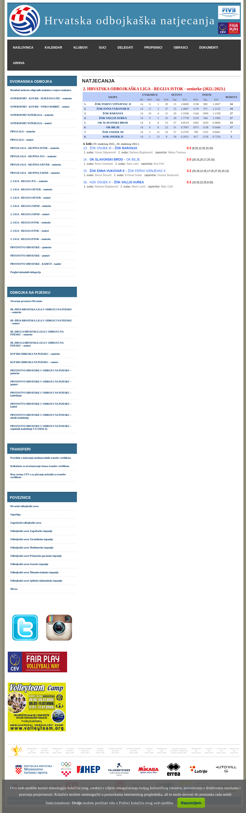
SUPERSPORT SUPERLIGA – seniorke (31, 115)
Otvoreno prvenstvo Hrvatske (26, 301)
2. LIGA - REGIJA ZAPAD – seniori (29, 214)
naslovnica (23, 47)
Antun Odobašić (104, 163)
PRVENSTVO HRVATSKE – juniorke (30, 247)
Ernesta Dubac (133, 175)
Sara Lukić (132, 163)
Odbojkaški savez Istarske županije (29, 564)
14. (85, 159)
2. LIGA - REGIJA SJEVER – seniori (30, 197)
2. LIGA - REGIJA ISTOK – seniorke (30, 222)
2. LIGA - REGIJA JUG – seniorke (29, 181)
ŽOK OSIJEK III (113, 131)
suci (102, 47)
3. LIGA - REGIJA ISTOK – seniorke (30, 239)
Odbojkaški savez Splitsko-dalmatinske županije (36, 580)
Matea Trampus (177, 152)
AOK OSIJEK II (112, 136)
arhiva (19, 63)
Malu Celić (167, 186)
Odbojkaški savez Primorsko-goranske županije (36, 555)
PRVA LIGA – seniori (21, 139)
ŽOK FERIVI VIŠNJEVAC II (113, 104)
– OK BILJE (115, 159)
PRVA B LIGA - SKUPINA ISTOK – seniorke (34, 148)
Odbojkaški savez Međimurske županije (31, 547)
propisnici (153, 47)
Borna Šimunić (103, 175)
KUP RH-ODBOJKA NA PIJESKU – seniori (34, 362)
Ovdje (77, 803)
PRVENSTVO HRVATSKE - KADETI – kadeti (35, 263)
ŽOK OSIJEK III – (113, 148)
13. (85, 148)
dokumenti (208, 47)
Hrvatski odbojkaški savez (24, 506)
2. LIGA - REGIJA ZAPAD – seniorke (30, 206)
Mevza (14, 589)
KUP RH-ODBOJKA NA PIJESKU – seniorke (35, 353)
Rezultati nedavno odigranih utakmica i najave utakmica (40, 90)
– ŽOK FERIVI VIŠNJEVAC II (127, 171)
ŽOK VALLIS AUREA (113, 117)
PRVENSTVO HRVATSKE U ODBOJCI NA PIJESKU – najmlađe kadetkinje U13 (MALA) (41, 427)
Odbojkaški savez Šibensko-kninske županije (34, 572)
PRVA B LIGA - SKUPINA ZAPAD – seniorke (35, 172)
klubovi (81, 47)
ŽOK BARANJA (112, 113)
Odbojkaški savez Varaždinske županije (31, 539)
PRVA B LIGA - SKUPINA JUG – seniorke (33, 156)
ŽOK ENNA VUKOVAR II (113, 108)
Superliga (15, 514)
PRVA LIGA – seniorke (22, 131)
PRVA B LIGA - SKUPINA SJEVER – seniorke (35, 164)
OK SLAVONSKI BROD (113, 122)
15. (85, 171)
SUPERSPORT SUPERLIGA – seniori (31, 123)
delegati (125, 47)
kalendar (53, 47)
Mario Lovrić (139, 186)
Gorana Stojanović (168, 175)
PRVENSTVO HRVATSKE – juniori (30, 255)
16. (85, 182)
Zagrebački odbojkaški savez (25, 522)
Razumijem (191, 803)
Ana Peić (159, 163)
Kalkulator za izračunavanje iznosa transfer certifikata (39, 466)
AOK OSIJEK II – (117, 182)
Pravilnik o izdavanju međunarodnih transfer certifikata (40, 457)
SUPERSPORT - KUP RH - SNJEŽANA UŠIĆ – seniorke (41, 98)
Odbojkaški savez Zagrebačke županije (31, 531)
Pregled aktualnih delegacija (25, 272)
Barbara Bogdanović (141, 152)
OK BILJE (113, 127)
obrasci (181, 47)
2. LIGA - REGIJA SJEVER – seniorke (31, 189)
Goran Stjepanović (105, 152)
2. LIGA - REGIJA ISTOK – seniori (29, 230)
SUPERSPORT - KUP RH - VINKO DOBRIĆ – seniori (39, 106)
